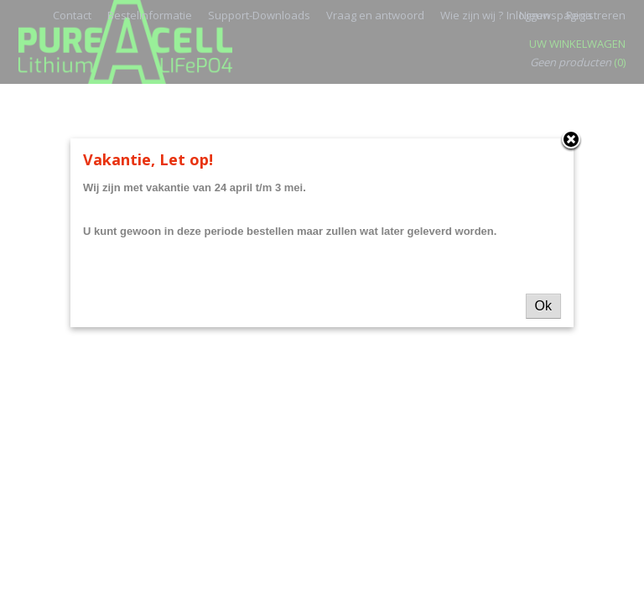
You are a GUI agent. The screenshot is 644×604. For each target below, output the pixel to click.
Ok (543, 306)
